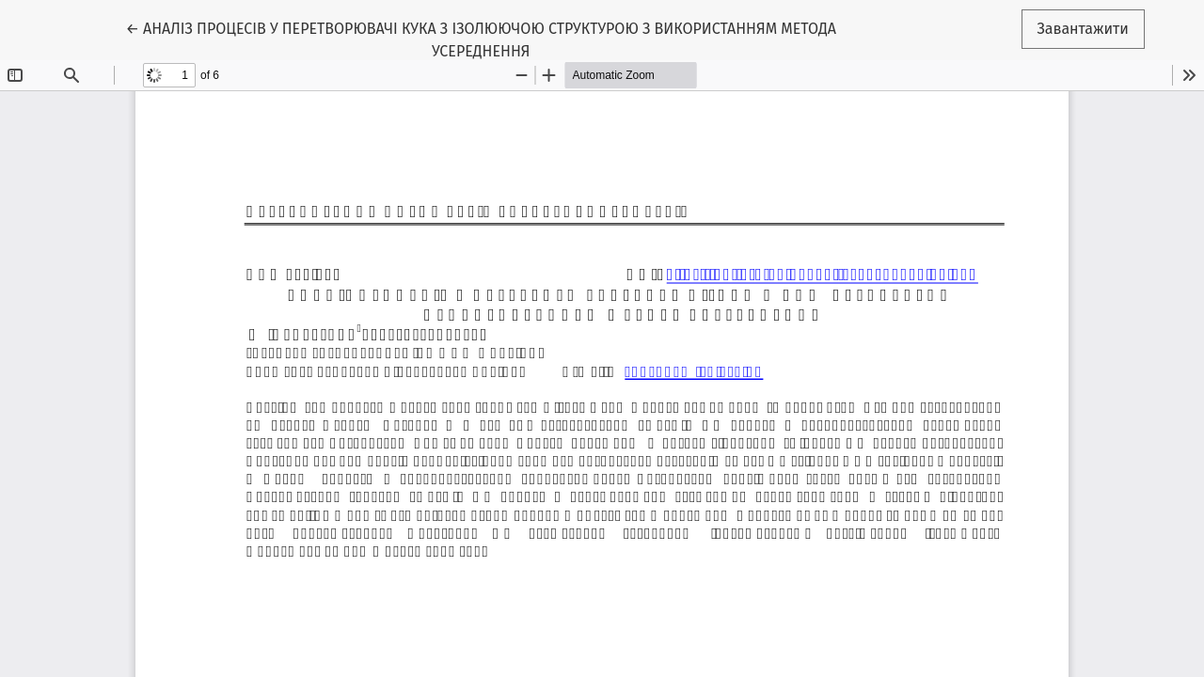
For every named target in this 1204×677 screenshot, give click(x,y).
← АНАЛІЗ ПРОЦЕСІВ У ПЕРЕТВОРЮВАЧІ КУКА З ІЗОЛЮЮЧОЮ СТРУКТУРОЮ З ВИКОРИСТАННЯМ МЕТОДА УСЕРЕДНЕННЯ (480, 38)
